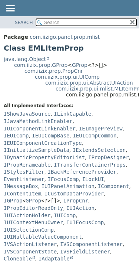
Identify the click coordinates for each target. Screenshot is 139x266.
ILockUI (93, 179)
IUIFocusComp (85, 222)
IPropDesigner (108, 157)
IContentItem (22, 194)
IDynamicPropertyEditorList (44, 157)
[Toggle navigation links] (10, 9)
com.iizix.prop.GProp (40, 65)
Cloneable (18, 259)
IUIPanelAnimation (68, 186)
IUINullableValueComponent (43, 237)
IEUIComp (16, 136)
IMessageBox (21, 186)
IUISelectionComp (29, 230)
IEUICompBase (50, 136)
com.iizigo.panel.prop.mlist (65, 37)
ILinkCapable (72, 114)
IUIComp (65, 215)
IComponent (113, 186)
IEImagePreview (101, 129)
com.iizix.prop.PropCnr (53, 71)
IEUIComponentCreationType (43, 143)
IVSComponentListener (91, 244)
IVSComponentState (30, 252)
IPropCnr (75, 201)
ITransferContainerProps (90, 165)
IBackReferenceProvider (81, 172)
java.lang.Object (25, 59)
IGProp (13, 201)
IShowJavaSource (27, 114)
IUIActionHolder (27, 215)
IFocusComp (63, 179)
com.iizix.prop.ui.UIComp (67, 77)
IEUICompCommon (94, 136)
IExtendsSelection (99, 150)
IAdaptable (54, 259)
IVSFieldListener (85, 252)
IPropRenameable (27, 165)
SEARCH (24, 22)
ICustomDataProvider (74, 194)
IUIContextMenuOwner (33, 222)
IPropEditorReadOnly (33, 208)
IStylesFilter (24, 172)
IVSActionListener (30, 244)
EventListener (24, 179)
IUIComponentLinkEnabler (40, 129)
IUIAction (80, 208)
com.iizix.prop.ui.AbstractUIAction (89, 83)
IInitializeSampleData (36, 150)
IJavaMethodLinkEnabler (38, 121)
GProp (79, 65)
